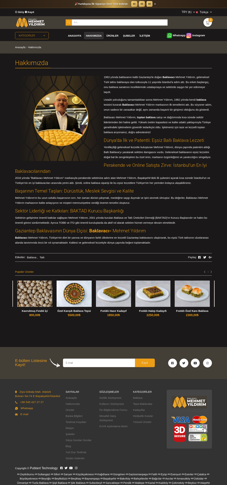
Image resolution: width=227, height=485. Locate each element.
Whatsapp (176, 35)
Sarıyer (66, 474)
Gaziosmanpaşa (137, 474)
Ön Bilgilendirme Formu (113, 409)
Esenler (188, 474)
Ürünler (112, 35)
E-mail (24, 414)
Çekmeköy (176, 482)
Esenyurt (174, 474)
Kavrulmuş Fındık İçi (35, 310)
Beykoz (191, 482)
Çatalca (200, 474)
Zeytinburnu (25, 474)
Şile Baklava (76, 482)
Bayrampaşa (90, 478)
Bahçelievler (139, 478)
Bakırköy (123, 478)
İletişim (145, 35)
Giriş (19, 12)
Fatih (152, 474)
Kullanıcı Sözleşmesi (111, 403)
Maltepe (138, 482)
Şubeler (129, 35)
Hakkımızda (94, 35)
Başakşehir (108, 478)
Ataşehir (203, 482)
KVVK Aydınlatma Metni (113, 426)
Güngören (117, 474)
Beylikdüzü (60, 478)
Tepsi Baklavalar (142, 403)
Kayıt (29, 12)
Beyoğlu (44, 478)
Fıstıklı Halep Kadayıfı (153, 310)
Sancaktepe (111, 482)
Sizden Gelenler (75, 458)
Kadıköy (162, 482)
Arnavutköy (182, 478)
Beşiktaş (74, 478)
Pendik (125, 482)
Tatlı (42, 257)
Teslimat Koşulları (76, 421)
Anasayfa (74, 35)
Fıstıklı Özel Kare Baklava (192, 310)
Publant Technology (44, 468)
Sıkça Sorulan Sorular (79, 440)
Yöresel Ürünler (142, 421)
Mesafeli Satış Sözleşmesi (107, 418)
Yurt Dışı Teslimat (76, 452)
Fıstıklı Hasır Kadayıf (113, 310)
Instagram (195, 35)
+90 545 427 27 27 (32, 402)
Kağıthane (102, 474)
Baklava (31, 257)
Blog (68, 446)
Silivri (55, 474)
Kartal (150, 482)
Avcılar (167, 478)
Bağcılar (155, 478)
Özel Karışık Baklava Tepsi (74, 310)
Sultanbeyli (94, 482)
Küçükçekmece (83, 474)
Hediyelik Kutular (143, 415)
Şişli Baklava (58, 482)
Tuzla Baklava (39, 482)
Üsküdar (197, 478)
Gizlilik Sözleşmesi (110, 397)
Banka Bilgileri (74, 415)
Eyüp (162, 474)
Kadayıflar (139, 409)
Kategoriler (32, 35)
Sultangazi (42, 474)
